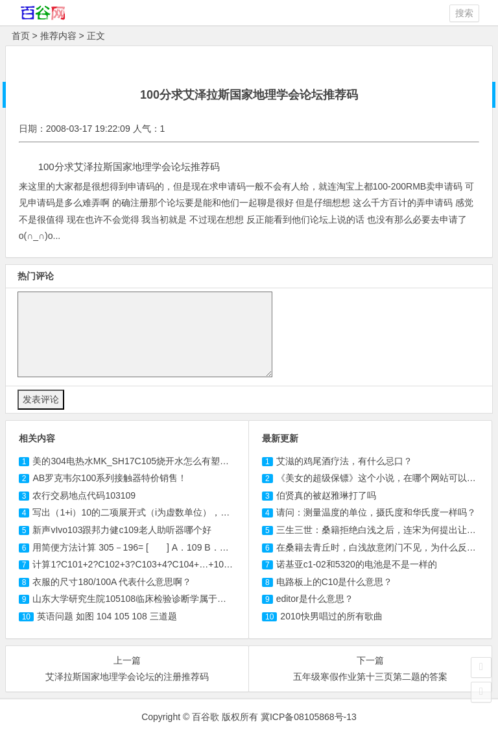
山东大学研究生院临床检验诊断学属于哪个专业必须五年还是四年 (179, 598)
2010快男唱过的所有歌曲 (331, 616)
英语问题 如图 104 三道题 (107, 616)
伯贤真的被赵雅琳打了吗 (326, 495)
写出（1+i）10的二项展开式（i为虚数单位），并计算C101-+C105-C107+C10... (203, 512)
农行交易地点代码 (84, 495)
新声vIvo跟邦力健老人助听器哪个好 (121, 530)
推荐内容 (58, 36)
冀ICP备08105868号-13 (309, 717)
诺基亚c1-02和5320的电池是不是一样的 (356, 564)
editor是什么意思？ (314, 598)
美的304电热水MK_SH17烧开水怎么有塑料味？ (139, 461)
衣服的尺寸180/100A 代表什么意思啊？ (111, 582)
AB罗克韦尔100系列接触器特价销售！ (109, 478)
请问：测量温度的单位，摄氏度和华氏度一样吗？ (376, 512)
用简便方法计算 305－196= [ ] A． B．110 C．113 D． (166, 547)
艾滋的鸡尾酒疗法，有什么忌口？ (344, 461)
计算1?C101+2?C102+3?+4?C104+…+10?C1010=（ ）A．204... (183, 564)
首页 (21, 36)
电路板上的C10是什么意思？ (334, 582)
